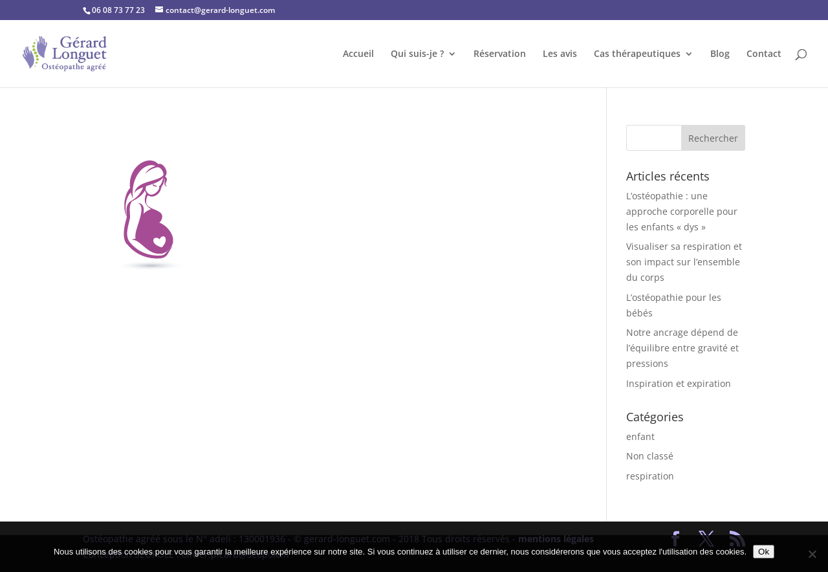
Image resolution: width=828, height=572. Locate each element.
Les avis (560, 54)
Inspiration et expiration (678, 383)
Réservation (500, 54)
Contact (763, 54)
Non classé (649, 456)
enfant (640, 436)
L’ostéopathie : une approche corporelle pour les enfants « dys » (681, 211)
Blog (720, 54)
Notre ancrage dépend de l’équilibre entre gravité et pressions (682, 347)
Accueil (358, 54)
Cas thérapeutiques (637, 54)
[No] (811, 553)
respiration (650, 476)
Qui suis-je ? (417, 54)
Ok (763, 551)
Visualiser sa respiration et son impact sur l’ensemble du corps (684, 261)
